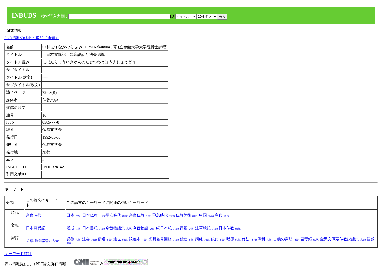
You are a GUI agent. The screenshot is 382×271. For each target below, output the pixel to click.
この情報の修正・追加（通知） (31, 38)
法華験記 (206, 228)
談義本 (138, 239)
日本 (74, 215)
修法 (249, 239)
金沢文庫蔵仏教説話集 (343, 239)
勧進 (187, 239)
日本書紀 (93, 228)
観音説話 (42, 241)
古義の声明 (286, 239)
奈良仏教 (140, 215)
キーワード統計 (18, 254)
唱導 (30, 241)
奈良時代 (33, 215)
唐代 (222, 215)
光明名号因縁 (163, 239)
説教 (74, 239)
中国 (206, 215)
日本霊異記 (35, 228)
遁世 (120, 239)
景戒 (74, 228)
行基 (187, 228)
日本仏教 (93, 215)
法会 (55, 241)
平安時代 (116, 215)
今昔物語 (144, 228)
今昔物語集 (118, 228)
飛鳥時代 (163, 215)
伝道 (105, 239)
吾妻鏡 (309, 239)
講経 (202, 239)
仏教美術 (187, 215)
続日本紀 (167, 228)
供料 (265, 239)
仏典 (218, 239)
